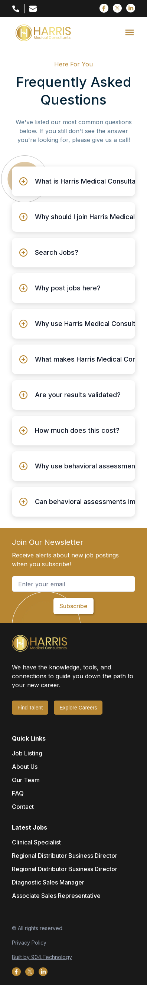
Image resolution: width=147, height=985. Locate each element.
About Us (24, 766)
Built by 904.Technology (42, 957)
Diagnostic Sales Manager (48, 882)
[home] (41, 32)
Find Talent (30, 708)
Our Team (26, 780)
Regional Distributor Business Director (64, 855)
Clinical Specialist (36, 842)
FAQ (18, 793)
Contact (23, 806)
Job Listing (27, 753)
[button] (129, 32)
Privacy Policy (29, 942)
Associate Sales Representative (56, 895)
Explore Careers (78, 708)
